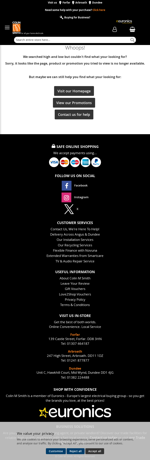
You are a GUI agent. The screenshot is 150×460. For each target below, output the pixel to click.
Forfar (66, 2)
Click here (99, 10)
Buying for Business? (77, 17)
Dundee (97, 2)
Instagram (75, 197)
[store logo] (54, 25)
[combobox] (75, 40)
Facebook (75, 185)
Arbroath (81, 2)
